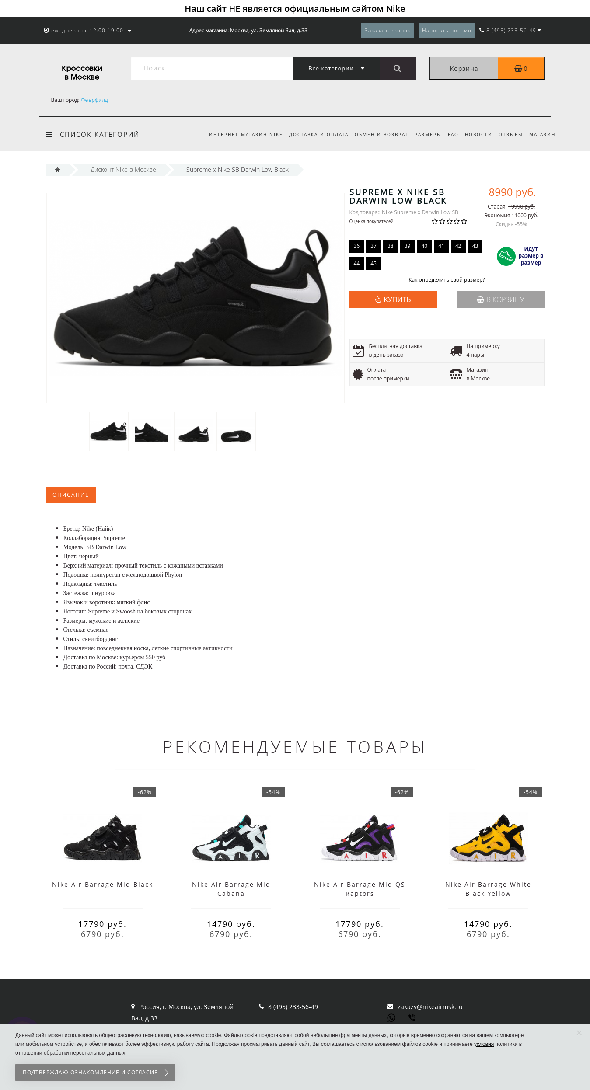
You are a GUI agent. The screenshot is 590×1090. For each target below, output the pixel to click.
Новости (476, 134)
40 (424, 246)
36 (357, 246)
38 (391, 246)
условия (484, 1044)
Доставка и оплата (310, 134)
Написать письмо (446, 30)
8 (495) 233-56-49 (293, 1007)
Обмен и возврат (374, 134)
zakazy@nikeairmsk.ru (430, 1007)
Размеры (422, 134)
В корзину (500, 299)
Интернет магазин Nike (236, 134)
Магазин (542, 134)
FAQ (449, 134)
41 (441, 246)
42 (458, 246)
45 (373, 263)
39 (408, 246)
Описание (70, 494)
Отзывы (509, 134)
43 (475, 246)
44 (357, 263)
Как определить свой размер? (446, 280)
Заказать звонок (388, 30)
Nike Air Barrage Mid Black (102, 884)
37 (373, 246)
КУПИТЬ (397, 299)
